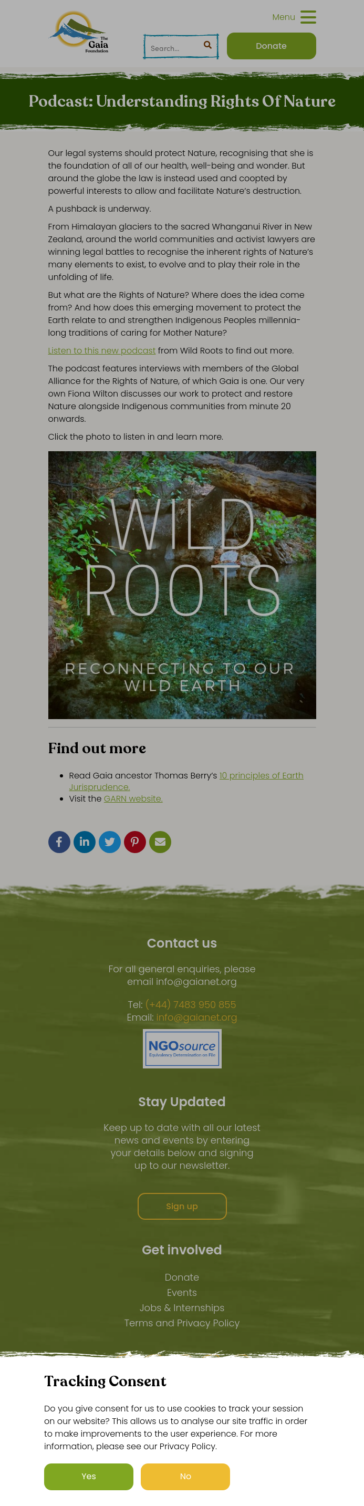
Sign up (182, 1206)
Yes (88, 1477)
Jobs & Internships (182, 1307)
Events (182, 1292)
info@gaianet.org (197, 1017)
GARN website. (133, 799)
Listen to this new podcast (102, 351)
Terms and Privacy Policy (182, 1323)
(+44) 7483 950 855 (190, 1005)
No (186, 1477)
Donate (182, 1277)
